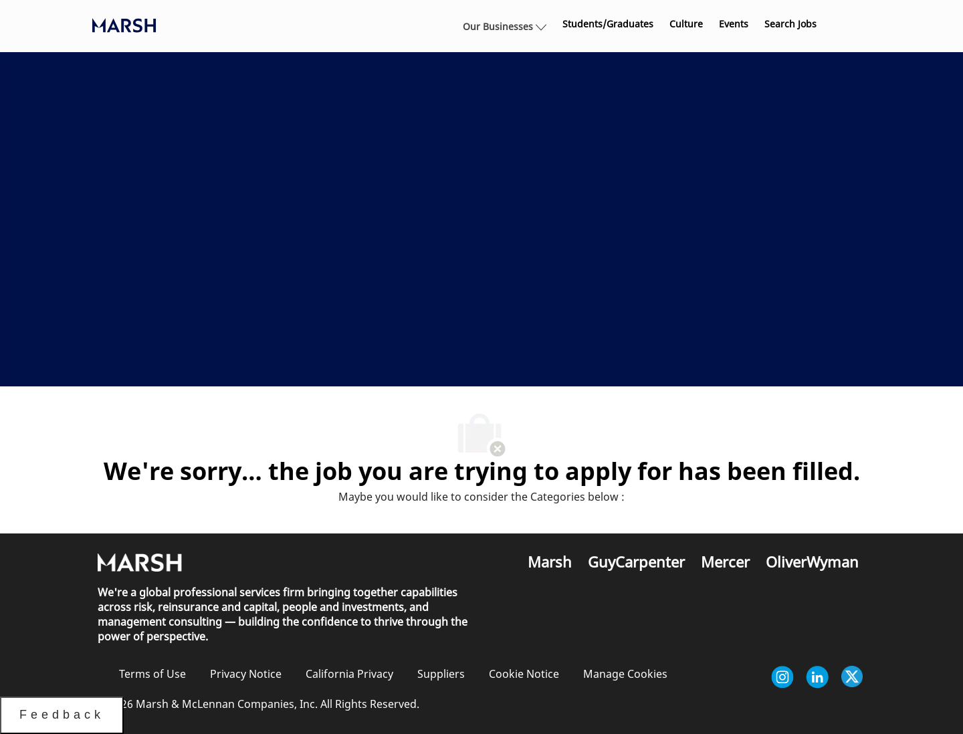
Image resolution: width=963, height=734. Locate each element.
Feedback (61, 714)
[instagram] (782, 677)
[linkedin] (817, 677)
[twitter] (852, 677)
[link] (607, 24)
